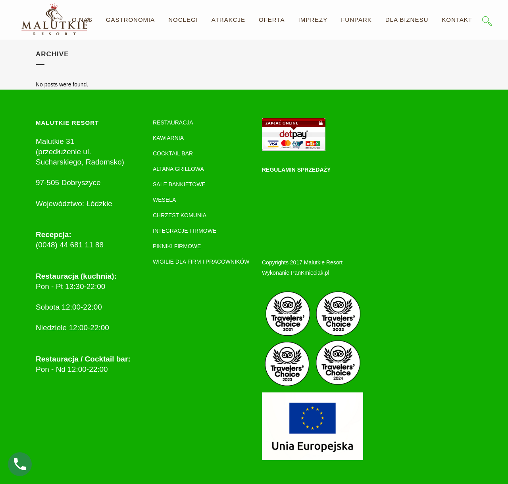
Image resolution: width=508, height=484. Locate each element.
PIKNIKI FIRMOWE (177, 246)
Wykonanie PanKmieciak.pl (295, 273)
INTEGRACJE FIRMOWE (184, 231)
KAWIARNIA (168, 138)
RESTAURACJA (173, 122)
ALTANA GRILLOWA (178, 169)
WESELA (164, 200)
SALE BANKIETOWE (179, 184)
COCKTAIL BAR (173, 153)
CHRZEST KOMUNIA (179, 215)
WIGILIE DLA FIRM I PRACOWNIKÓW (201, 261)
